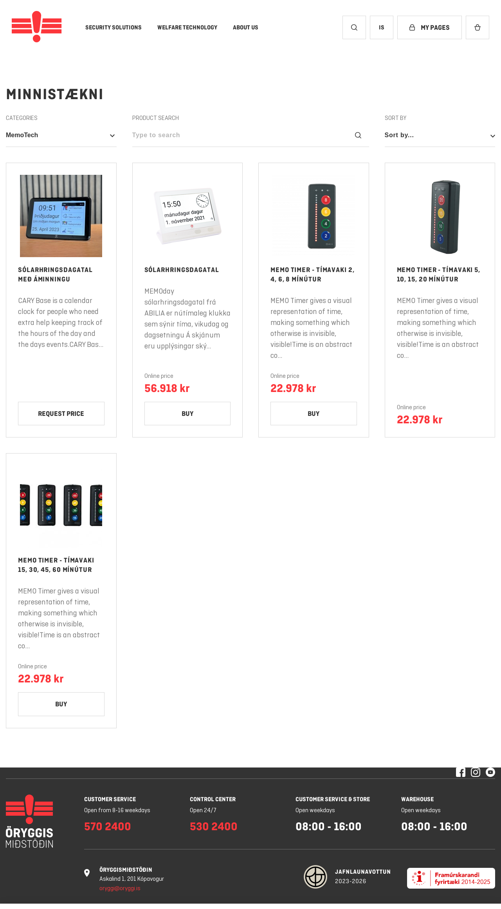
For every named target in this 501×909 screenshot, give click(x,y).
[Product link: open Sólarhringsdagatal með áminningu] (61, 216)
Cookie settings (322, 885)
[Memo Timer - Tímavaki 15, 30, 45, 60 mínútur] (61, 591)
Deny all (382, 885)
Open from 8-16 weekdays (117, 811)
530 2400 (214, 826)
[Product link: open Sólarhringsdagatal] (187, 216)
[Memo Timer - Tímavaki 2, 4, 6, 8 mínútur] (313, 300)
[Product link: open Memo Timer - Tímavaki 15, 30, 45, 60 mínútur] (61, 507)
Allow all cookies (449, 885)
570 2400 (107, 826)
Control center (213, 799)
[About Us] (245, 27)
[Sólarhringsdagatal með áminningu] (61, 300)
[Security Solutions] (113, 27)
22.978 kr (293, 388)
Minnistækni (55, 94)
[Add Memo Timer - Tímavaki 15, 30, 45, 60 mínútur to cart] (61, 705)
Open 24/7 (203, 811)
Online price (158, 376)
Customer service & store (333, 799)
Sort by (395, 118)
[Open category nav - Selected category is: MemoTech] (61, 135)
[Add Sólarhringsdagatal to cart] (187, 414)
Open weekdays (315, 811)
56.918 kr (166, 388)
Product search (155, 118)
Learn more (161, 894)
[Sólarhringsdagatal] (187, 300)
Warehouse (417, 799)
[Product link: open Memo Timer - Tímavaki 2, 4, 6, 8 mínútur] (313, 216)
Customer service (110, 799)
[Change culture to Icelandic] (381, 27)
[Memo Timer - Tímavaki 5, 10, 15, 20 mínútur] (440, 300)
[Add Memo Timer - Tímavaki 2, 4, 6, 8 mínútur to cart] (313, 414)
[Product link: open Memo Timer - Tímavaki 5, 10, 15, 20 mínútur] (440, 216)
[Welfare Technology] (187, 27)
